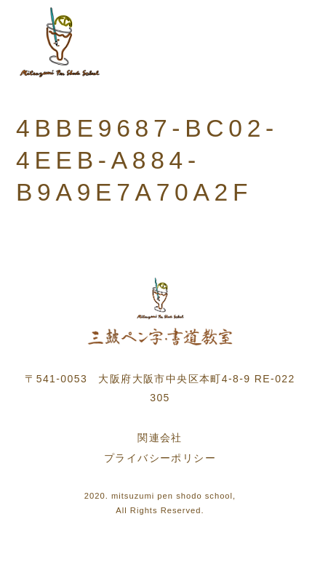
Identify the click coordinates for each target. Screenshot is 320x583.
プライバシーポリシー (160, 458)
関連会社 (160, 437)
